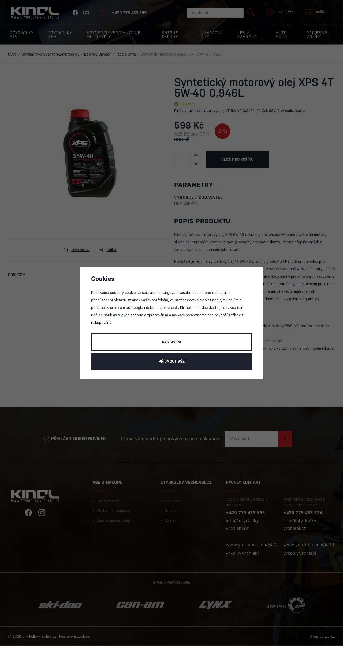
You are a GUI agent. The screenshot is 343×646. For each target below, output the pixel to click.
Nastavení (171, 342)
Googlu (137, 307)
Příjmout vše (172, 361)
